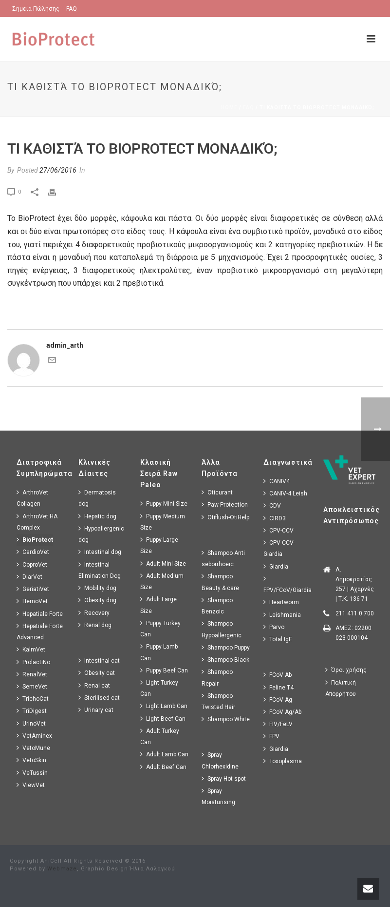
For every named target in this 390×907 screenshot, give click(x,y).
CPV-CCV (278, 530)
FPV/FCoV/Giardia (287, 584)
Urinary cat (95, 709)
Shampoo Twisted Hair (218, 701)
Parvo (273, 627)
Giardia (275, 566)
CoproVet (32, 564)
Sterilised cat (99, 697)
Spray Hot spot (224, 778)
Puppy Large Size (159, 545)
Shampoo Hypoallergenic (221, 629)
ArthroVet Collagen (32, 498)
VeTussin (32, 772)
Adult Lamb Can (164, 754)
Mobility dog (97, 588)
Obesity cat (96, 672)
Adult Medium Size (162, 581)
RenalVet (32, 674)
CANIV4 (276, 481)
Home (229, 107)
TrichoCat (33, 698)
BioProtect (35, 539)
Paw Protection (225, 504)
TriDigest (32, 710)
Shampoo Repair (217, 677)
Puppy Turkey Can (160, 628)
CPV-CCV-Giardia (279, 548)
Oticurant (217, 492)
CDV (272, 505)
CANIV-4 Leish (285, 493)
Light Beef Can (163, 718)
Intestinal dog (99, 551)
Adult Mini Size (163, 563)
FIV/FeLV (278, 724)
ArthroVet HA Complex (37, 522)
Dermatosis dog (97, 498)
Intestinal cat (99, 660)
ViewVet (31, 785)
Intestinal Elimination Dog (99, 570)
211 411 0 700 (354, 613)
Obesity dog (97, 600)
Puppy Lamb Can (159, 652)
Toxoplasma (282, 761)
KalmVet (31, 649)
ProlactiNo (33, 662)
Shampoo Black (225, 659)
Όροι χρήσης (346, 669)
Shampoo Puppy (226, 647)
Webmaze (62, 869)
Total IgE (277, 639)
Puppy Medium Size (162, 522)
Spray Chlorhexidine (220, 760)
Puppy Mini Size (163, 503)
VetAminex (34, 735)
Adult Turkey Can (159, 736)
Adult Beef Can (163, 766)
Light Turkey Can (159, 688)
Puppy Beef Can (164, 670)
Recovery (94, 612)
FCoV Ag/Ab (282, 711)
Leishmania (282, 614)
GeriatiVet (33, 588)
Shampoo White (226, 719)
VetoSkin (31, 760)
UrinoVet (31, 723)
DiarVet (29, 576)
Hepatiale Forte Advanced (40, 631)
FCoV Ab (277, 674)
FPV (271, 736)
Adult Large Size (158, 604)
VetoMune (33, 747)
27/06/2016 (57, 170)
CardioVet (33, 551)
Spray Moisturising (218, 796)
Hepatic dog (97, 516)
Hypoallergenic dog (101, 534)
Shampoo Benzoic (217, 605)
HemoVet (32, 601)
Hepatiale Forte (40, 613)
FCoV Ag (277, 699)
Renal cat (94, 685)
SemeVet (32, 686)
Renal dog (94, 625)
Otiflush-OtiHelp (225, 517)
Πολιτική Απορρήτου (340, 688)
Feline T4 (278, 687)
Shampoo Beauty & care (220, 581)
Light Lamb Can (163, 706)
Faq (248, 107)
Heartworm (281, 602)
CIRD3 (274, 518)
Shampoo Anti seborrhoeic (223, 558)
